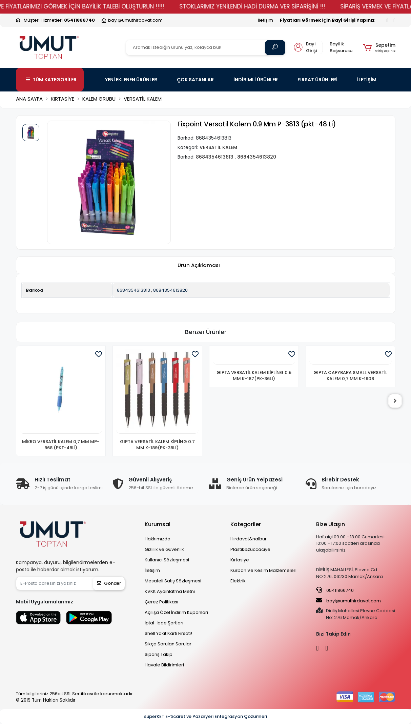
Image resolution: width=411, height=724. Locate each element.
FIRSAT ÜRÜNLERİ (317, 79)
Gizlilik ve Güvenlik (164, 549)
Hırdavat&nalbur (248, 539)
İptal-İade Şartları (164, 623)
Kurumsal (157, 524)
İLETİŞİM (366, 79)
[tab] (199, 265)
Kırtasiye (239, 560)
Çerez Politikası (161, 602)
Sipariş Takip (158, 654)
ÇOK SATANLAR (195, 79)
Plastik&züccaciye (250, 549)
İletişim (265, 20)
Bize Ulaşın (330, 524)
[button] (379, 47)
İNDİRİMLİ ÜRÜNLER (255, 79)
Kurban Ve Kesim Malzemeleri (263, 570)
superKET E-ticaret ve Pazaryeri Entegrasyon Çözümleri (205, 716)
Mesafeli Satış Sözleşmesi (173, 581)
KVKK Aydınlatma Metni (170, 591)
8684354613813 (133, 290)
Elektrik (238, 581)
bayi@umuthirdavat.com (348, 600)
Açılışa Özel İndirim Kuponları (176, 612)
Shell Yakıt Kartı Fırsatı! (168, 633)
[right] (395, 401)
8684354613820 (170, 290)
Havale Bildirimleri (164, 665)
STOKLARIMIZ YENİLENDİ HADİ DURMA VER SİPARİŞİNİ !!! (262, 6)
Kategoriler (245, 524)
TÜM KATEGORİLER (51, 79)
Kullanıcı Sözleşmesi (167, 560)
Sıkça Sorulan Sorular (168, 644)
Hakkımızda (157, 539)
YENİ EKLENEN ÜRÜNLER (131, 79)
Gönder (109, 583)
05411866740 (335, 590)
